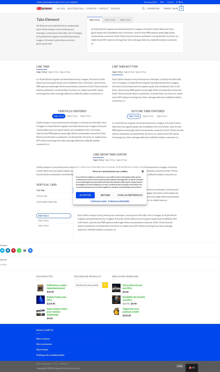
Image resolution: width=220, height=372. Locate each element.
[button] (142, 171)
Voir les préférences (130, 195)
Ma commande (44, 344)
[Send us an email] (179, 2)
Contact (170, 2)
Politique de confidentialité (118, 201)
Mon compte (43, 338)
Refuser (105, 195)
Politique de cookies (99, 201)
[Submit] (105, 285)
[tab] (94, 20)
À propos (91, 8)
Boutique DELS (150, 2)
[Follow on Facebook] (177, 2)
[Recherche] (143, 8)
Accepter (85, 195)
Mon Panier (42, 349)
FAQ (162, 2)
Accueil (61, 8)
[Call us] (182, 2)
